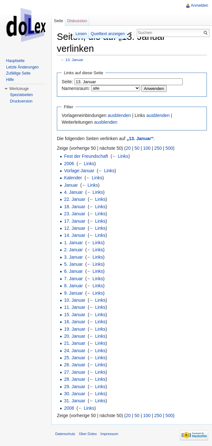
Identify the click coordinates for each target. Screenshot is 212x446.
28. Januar (74, 379)
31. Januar (74, 400)
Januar (71, 185)
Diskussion (77, 20)
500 (169, 148)
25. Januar (74, 357)
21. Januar (74, 343)
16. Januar (74, 321)
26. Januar (74, 364)
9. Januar (73, 293)
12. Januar (74, 228)
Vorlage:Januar (79, 170)
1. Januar (73, 242)
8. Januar (73, 285)
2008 (69, 408)
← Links (120, 156)
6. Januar (73, 271)
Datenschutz (65, 434)
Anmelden (199, 5)
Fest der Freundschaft (86, 156)
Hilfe (10, 79)
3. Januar (73, 257)
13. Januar (75, 60)
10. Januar (74, 300)
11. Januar (74, 307)
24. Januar (74, 350)
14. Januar (74, 235)
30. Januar (74, 393)
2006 (69, 163)
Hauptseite (15, 60)
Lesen (81, 33)
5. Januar (73, 264)
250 (158, 148)
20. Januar (74, 336)
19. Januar (74, 329)
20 (128, 148)
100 (147, 148)
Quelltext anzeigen (108, 33)
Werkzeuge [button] (19, 88)
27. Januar (74, 372)
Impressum (109, 434)
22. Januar (74, 199)
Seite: (67, 81)
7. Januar (73, 278)
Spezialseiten (21, 95)
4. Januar (73, 192)
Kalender (73, 177)
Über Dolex (88, 434)
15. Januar (74, 314)
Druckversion (21, 101)
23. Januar (74, 213)
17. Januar (74, 221)
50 (137, 148)
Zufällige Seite (18, 73)
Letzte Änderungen (22, 67)
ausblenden (119, 115)
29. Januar (74, 386)
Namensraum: (76, 88)
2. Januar (73, 249)
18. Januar (74, 206)
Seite (58, 20)
